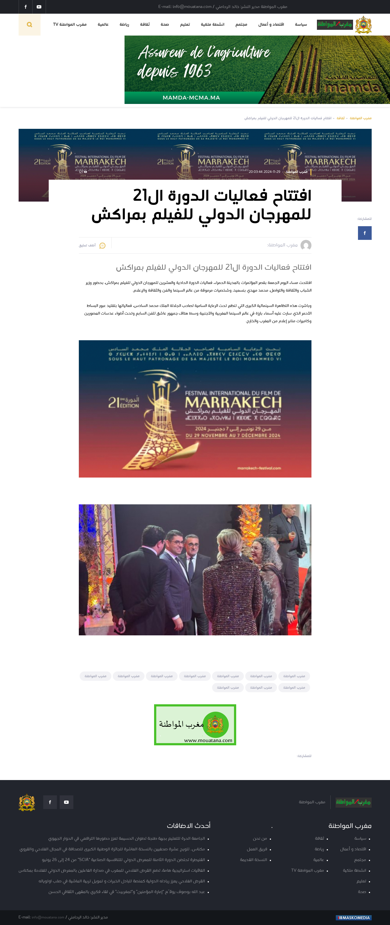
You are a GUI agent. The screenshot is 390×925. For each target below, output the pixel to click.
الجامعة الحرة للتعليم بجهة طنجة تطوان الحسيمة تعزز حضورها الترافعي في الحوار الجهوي (126, 838)
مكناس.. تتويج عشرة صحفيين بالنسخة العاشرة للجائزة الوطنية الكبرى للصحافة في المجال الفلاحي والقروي (112, 849)
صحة (165, 24)
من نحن (260, 838)
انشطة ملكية (212, 24)
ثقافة (145, 24)
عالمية (103, 24)
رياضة (124, 24)
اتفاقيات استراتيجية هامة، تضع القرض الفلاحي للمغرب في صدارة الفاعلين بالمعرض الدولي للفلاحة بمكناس (112, 870)
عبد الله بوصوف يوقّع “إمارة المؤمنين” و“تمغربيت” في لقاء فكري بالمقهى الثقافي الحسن (126, 892)
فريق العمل (257, 849)
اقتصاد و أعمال (271, 24)
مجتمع (241, 24)
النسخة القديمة (253, 860)
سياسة (301, 24)
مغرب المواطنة (361, 118)
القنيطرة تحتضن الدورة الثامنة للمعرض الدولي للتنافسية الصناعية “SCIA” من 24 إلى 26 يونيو (123, 860)
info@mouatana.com (48, 917)
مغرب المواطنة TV (70, 24)
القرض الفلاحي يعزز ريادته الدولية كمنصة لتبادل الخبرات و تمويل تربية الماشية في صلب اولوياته (122, 881)
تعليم (185, 24)
